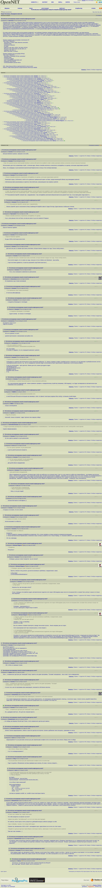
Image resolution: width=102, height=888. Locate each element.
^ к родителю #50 (82, 868)
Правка (88, 69)
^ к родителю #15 (82, 523)
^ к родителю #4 (82, 338)
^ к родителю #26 (82, 561)
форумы (7, 8)
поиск (31, 8)
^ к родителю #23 (82, 465)
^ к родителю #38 (82, 732)
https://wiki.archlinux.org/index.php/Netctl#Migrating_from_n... (74, 26)
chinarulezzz (40, 88)
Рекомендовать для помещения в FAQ (76, 871)
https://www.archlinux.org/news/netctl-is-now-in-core (36, 22)
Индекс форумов (86, 871)
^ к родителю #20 (82, 452)
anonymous (40, 79)
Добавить (84, 886)
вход (87, 0)
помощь (20, 8)
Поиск (75, 2)
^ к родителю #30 (82, 609)
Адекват (39, 101)
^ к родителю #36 (82, 208)
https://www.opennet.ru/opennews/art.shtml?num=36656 (22, 67)
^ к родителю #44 (82, 833)
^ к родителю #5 (82, 352)
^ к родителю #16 (82, 273)
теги (78, 2)
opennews (11, 20)
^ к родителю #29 (82, 702)
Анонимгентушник (41, 130)
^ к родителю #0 (82, 155)
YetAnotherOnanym (38, 103)
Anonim (42, 85)
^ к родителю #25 (82, 689)
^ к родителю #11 (82, 440)
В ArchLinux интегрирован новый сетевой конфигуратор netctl (18, 75)
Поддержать (91, 886)
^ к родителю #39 (82, 741)
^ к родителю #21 (82, 667)
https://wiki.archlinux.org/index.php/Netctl (28, 23)
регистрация (91, 0)
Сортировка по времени (94, 145)
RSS (100, 145)
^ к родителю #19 (82, 551)
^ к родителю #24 (82, 480)
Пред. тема (95, 871)
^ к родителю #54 (82, 493)
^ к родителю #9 (82, 386)
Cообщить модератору (96, 69)
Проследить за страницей (8, 886)
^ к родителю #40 (82, 753)
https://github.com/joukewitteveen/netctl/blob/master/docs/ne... (58, 27)
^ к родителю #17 (82, 540)
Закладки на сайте (6, 885)
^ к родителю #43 (82, 795)
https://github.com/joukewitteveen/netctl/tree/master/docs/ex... (19, 33)
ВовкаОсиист (37, 128)
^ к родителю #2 (82, 184)
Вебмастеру (98, 886)
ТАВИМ (42, 99)
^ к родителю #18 (82, 304)
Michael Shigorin (47, 114)
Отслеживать (98, 15)
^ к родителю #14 (82, 264)
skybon (35, 124)
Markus (54, 140)
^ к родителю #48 (82, 845)
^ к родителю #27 (82, 576)
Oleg (44, 133)
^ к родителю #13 (82, 294)
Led (41, 105)
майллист (62, 8)
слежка (93, 8)
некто (41, 131)
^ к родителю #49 (82, 855)
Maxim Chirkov (97, 885)
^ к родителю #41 (82, 315)
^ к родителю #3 (82, 241)
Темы (91, 871)
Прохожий (39, 81)
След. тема (100, 871)
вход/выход (78, 8)
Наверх (88, 155)
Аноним (36, 75)
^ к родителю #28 (82, 595)
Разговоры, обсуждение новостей (13, 13)
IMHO (38, 100)
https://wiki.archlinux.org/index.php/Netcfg (86, 23)
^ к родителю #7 (82, 250)
